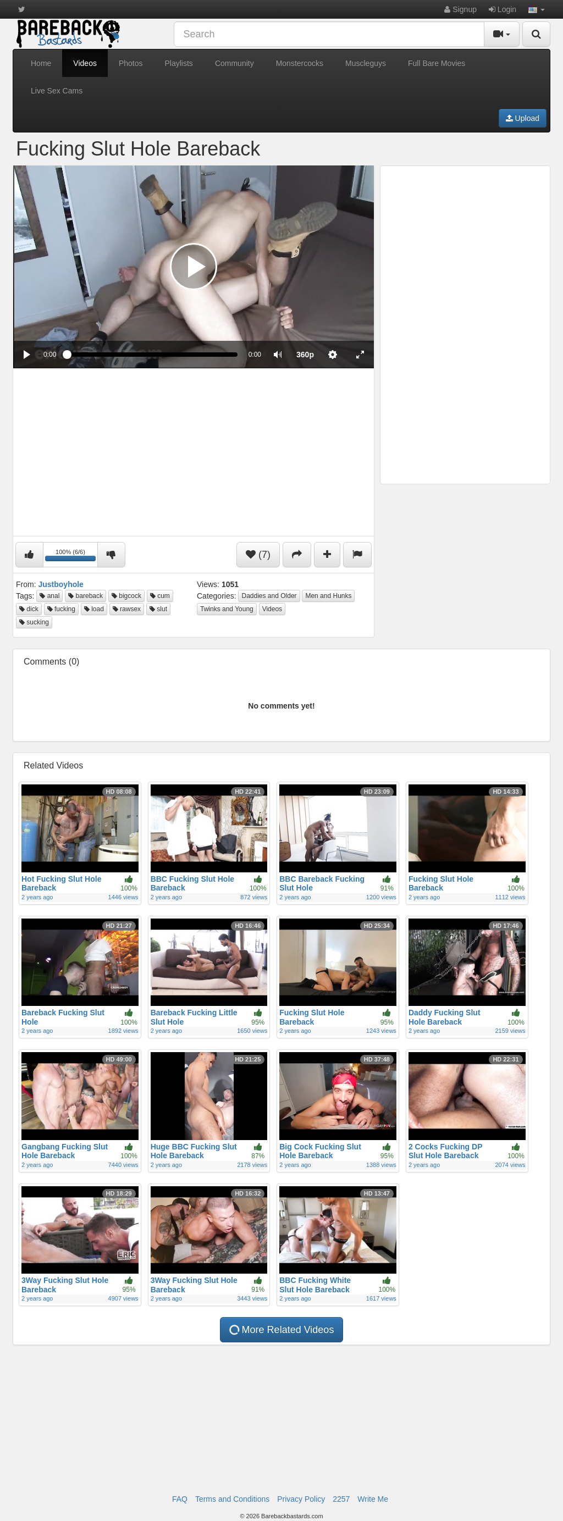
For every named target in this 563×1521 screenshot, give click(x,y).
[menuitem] (305, 354)
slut (158, 609)
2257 (341, 1499)
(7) (258, 554)
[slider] (152, 354)
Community (234, 63)
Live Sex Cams (56, 90)
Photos (131, 63)
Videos (85, 63)
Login (502, 9)
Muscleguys (365, 63)
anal (49, 596)
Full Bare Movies (436, 63)
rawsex (127, 609)
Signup (460, 9)
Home (41, 63)
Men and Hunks (328, 596)
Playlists (179, 63)
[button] (536, 9)
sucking (34, 622)
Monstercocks (299, 63)
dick (28, 609)
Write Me (372, 1499)
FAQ (179, 1499)
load (94, 609)
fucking (61, 609)
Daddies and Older (268, 596)
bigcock (126, 596)
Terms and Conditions (232, 1499)
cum (160, 596)
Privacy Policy (301, 1499)
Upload (522, 118)
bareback (85, 596)
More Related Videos (281, 1330)
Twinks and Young (226, 609)
